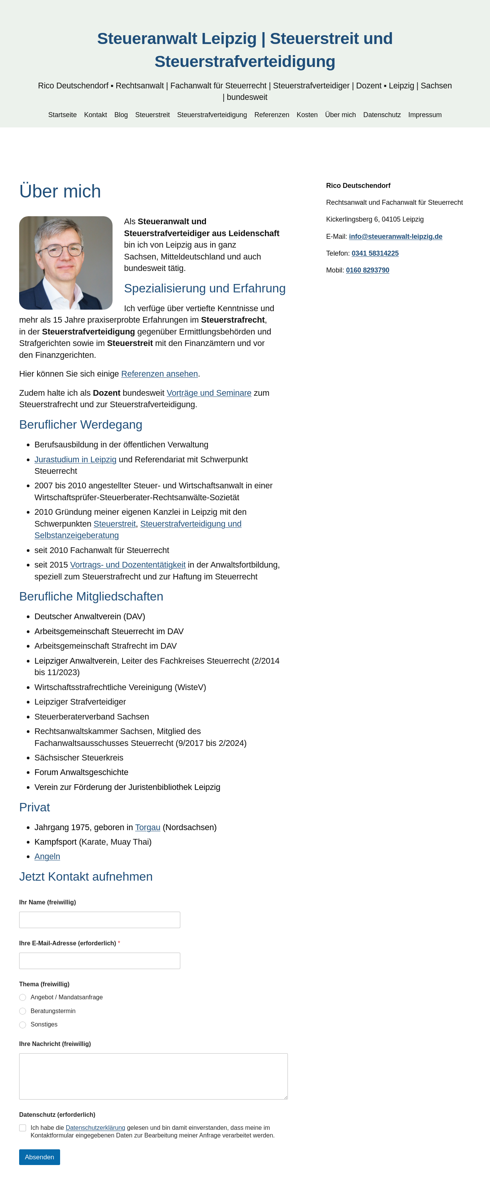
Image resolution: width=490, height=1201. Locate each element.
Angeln (47, 856)
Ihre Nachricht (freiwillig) (55, 1044)
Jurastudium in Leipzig (75, 459)
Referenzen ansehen (159, 374)
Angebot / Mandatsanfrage (67, 997)
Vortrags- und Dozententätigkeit (128, 564)
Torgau (147, 827)
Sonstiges (44, 1024)
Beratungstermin (53, 1011)
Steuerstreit (115, 524)
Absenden (39, 1157)
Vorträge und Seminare (209, 393)
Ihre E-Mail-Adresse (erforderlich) (69, 943)
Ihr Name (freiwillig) (47, 902)
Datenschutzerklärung (96, 1127)
